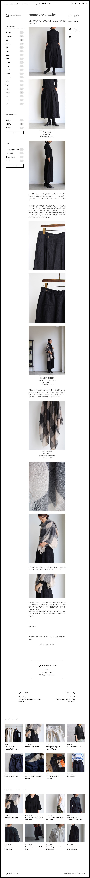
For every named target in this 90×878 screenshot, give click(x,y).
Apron (15, 74)
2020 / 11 (15, 124)
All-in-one (15, 36)
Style (15, 47)
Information (25, 4)
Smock (15, 70)
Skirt (15, 81)
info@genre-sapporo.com (47, 675)
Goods (15, 100)
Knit (15, 104)
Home (6, 4)
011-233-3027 (47, 673)
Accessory (15, 44)
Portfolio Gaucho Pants (47, 130)
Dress (15, 66)
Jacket (15, 55)
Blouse (15, 62)
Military (15, 32)
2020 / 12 (15, 120)
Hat (15, 96)
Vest (15, 85)
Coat (15, 51)
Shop (11, 4)
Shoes (15, 92)
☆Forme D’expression (47, 644)
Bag (15, 89)
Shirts (15, 59)
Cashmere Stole (47, 451)
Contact (17, 4)
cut (15, 40)
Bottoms (15, 77)
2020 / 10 (15, 128)
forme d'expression (74, 22)
